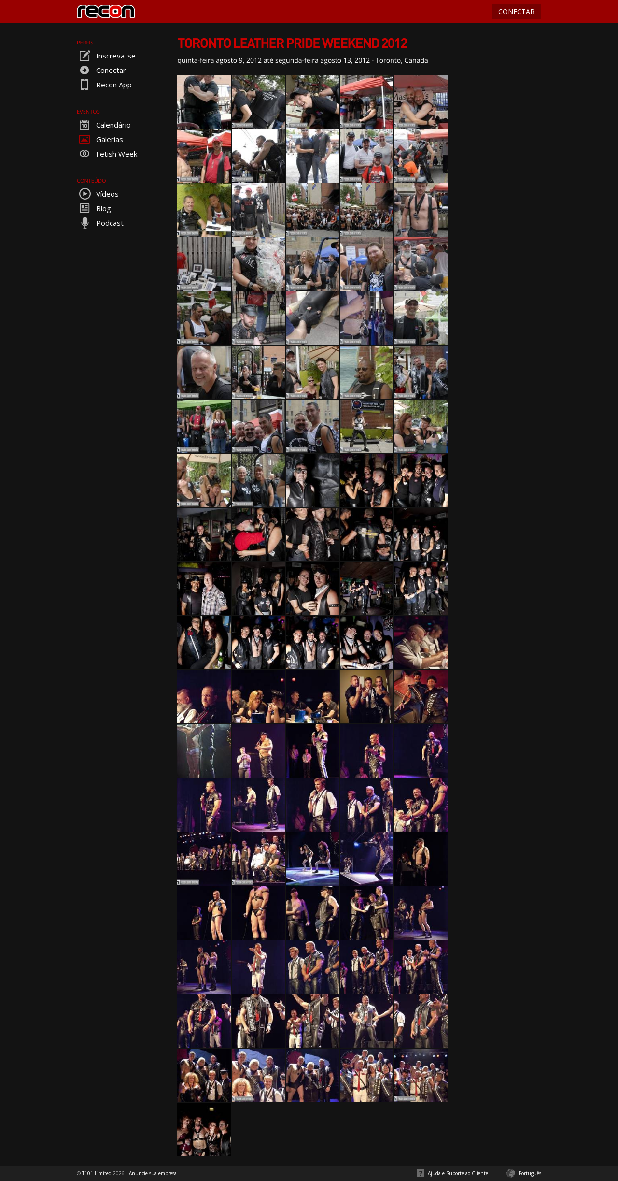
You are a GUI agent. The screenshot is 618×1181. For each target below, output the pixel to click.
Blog (94, 208)
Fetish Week (107, 153)
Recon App (104, 84)
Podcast (100, 223)
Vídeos (98, 194)
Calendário (104, 124)
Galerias (100, 139)
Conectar (101, 70)
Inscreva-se (106, 55)
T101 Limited (97, 1173)
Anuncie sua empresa (153, 1173)
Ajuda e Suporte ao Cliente (458, 1173)
